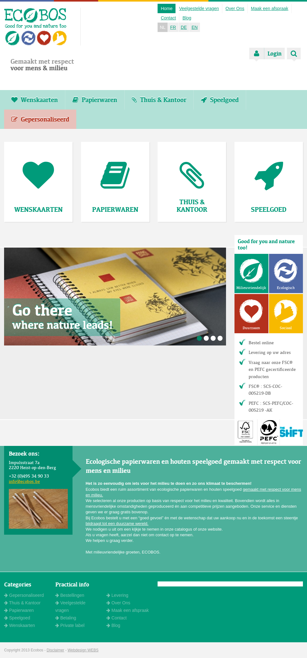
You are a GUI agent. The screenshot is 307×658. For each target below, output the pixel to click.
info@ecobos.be (24, 481)
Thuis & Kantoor (159, 100)
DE (184, 27)
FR (173, 27)
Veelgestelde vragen (199, 8)
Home (166, 8)
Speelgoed (220, 100)
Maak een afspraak (269, 8)
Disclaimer (55, 650)
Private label (69, 625)
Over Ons (234, 8)
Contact (168, 17)
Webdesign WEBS (83, 650)
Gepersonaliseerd (40, 119)
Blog (186, 17)
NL (162, 27)
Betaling (65, 617)
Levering (117, 595)
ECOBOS (35, 26)
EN (194, 27)
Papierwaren (95, 100)
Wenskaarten (34, 100)
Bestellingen (69, 595)
